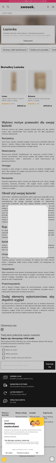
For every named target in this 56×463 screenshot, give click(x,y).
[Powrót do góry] (52, 459)
